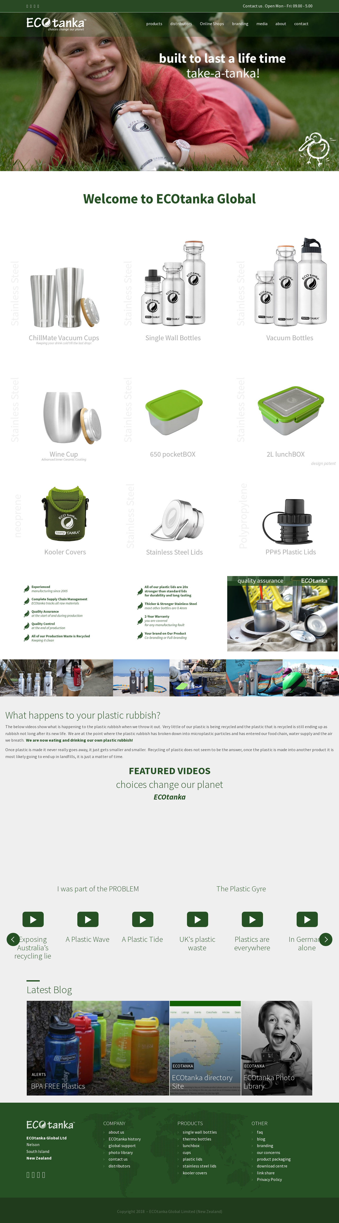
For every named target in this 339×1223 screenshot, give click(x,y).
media (261, 23)
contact (301, 23)
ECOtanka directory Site (202, 1082)
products (154, 23)
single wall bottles (200, 1132)
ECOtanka (183, 1066)
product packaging (274, 1159)
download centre (272, 1166)
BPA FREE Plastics (58, 1086)
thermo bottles (197, 1139)
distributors (181, 23)
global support (122, 1145)
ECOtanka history (125, 1139)
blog (261, 1139)
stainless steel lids (199, 1166)
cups (187, 1152)
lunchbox (191, 1145)
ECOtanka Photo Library (269, 1082)
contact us (118, 1159)
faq (260, 1132)
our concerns (268, 1152)
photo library (121, 1152)
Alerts (39, 1074)
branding (240, 23)
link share (266, 1172)
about (280, 23)
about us (116, 1132)
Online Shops (212, 23)
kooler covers (195, 1172)
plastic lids (192, 1159)
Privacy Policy (269, 1179)
